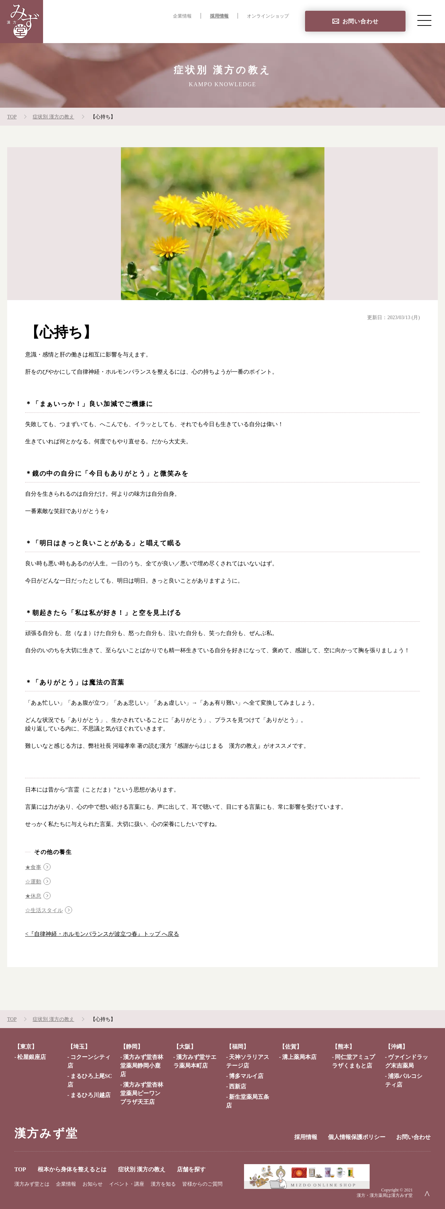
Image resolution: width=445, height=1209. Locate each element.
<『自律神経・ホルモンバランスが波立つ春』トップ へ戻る (102, 934)
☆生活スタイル (45, 910)
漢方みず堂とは (32, 1184)
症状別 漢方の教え (224, 31)
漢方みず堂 (46, 1133)
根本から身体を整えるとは (153, 31)
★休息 (33, 896)
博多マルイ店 (246, 1076)
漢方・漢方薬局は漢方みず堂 (385, 1195)
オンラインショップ (268, 16)
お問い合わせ (360, 21)
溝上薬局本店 (299, 1057)
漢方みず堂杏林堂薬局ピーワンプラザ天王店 (141, 1093)
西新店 (237, 1086)
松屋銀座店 (31, 1057)
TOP (100, 31)
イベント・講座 (126, 1184)
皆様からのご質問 (202, 1184)
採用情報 (219, 16)
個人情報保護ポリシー (356, 1137)
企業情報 (182, 16)
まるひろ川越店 (90, 1095)
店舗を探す (274, 31)
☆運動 (33, 881)
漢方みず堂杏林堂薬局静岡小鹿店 (141, 1065)
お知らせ (93, 1184)
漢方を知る (163, 1184)
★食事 (33, 867)
